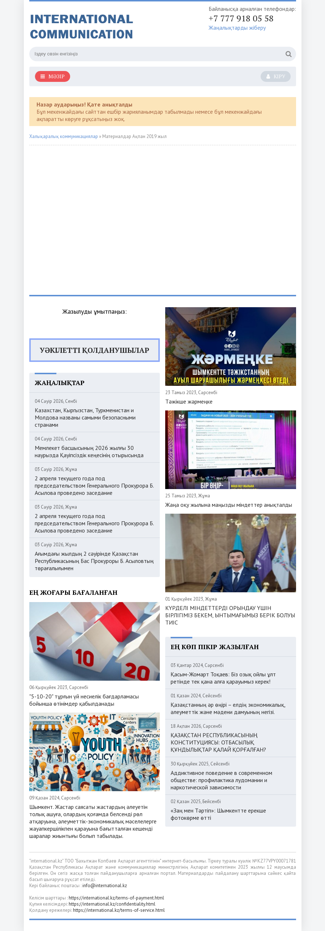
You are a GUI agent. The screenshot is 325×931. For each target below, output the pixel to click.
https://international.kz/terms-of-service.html (119, 910)
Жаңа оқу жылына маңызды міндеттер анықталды (228, 504)
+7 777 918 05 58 (241, 18)
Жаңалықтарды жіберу (237, 27)
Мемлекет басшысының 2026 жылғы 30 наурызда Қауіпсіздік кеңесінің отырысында (89, 451)
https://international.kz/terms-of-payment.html (116, 898)
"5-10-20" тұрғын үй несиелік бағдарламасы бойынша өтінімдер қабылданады (84, 700)
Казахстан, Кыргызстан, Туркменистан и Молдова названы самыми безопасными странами (85, 417)
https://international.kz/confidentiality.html (112, 904)
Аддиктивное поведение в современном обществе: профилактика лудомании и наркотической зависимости (221, 780)
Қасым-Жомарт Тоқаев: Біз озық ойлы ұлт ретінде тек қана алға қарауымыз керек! (223, 678)
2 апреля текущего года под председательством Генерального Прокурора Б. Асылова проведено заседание (94, 485)
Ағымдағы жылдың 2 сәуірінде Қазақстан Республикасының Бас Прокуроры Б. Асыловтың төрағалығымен (94, 561)
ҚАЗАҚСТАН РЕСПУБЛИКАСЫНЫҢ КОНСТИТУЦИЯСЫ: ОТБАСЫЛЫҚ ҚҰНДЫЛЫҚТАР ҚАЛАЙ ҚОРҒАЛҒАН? (218, 742)
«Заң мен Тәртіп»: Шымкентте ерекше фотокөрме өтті (218, 814)
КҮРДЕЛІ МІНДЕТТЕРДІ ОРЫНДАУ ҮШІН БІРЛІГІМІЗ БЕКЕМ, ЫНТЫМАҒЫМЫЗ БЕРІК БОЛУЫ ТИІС (230, 615)
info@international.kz (104, 885)
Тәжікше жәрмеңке (189, 401)
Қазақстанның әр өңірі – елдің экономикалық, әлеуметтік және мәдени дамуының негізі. (228, 708)
